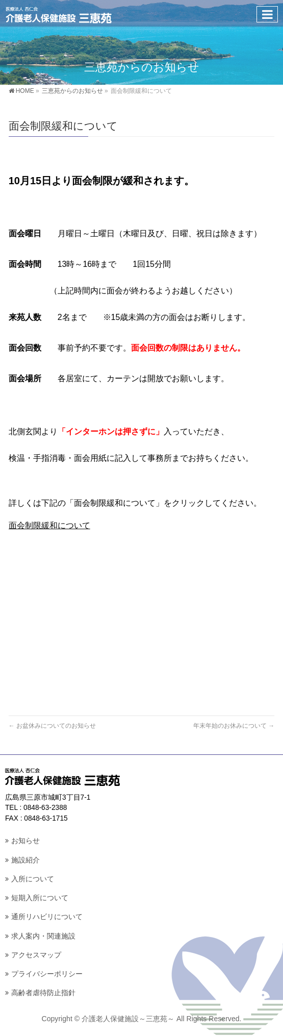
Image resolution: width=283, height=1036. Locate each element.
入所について (32, 879)
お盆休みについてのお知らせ (52, 725)
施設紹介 (25, 860)
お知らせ (25, 840)
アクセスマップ (36, 955)
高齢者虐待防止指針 (43, 993)
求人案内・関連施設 (43, 936)
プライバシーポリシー (47, 974)
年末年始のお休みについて (233, 725)
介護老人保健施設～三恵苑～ (128, 1019)
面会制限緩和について (49, 525)
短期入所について (39, 898)
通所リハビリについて (47, 916)
